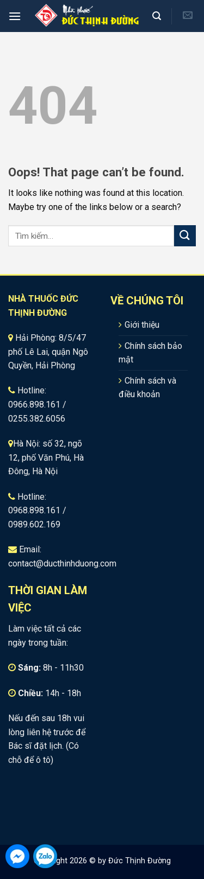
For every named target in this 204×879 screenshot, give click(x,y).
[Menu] (14, 16)
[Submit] (185, 235)
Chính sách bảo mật (150, 353)
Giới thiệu (142, 325)
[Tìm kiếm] (158, 16)
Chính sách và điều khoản (147, 387)
